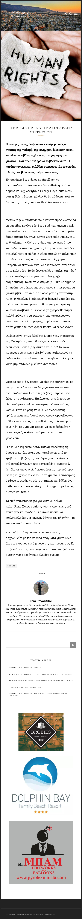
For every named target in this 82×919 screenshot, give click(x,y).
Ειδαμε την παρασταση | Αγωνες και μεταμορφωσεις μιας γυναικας (38, 695)
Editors (41, 574)
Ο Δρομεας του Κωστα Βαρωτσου (25, 687)
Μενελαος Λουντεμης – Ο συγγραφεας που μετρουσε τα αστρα (40, 674)
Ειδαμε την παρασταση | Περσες (25, 668)
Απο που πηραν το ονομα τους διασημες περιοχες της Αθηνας (41, 681)
